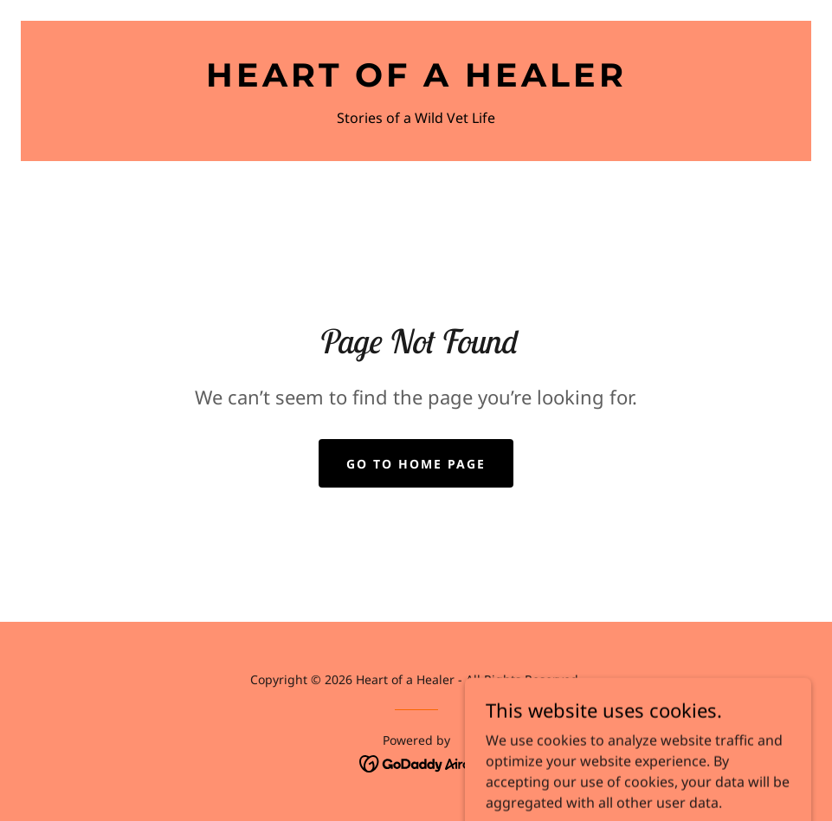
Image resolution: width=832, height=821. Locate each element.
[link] (416, 81)
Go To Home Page (416, 464)
